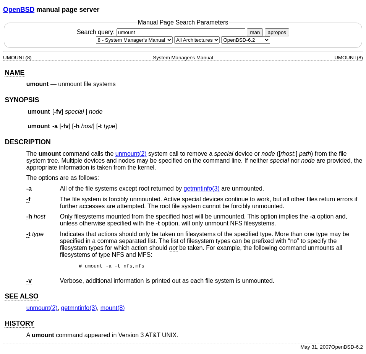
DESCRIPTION (27, 142)
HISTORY (19, 324)
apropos (277, 32)
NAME (14, 73)
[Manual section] (134, 40)
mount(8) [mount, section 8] (112, 309)
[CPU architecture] (197, 40)
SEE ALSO (21, 297)
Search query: (162, 32)
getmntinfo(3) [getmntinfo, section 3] (202, 188)
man (255, 32)
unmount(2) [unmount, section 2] (131, 153)
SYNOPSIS (22, 100)
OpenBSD (18, 9)
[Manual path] (245, 40)
